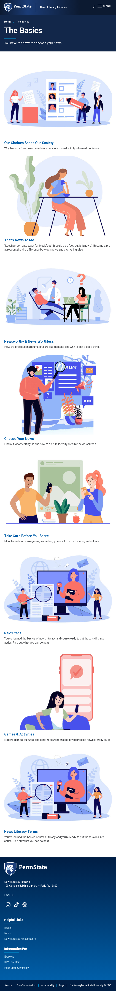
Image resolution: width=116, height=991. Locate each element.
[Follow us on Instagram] (8, 906)
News (7, 933)
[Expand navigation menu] (94, 6)
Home (7, 21)
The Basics (23, 21)
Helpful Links (13, 920)
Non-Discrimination (26, 985)
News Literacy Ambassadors (20, 939)
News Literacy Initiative (53, 7)
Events (8, 928)
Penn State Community (16, 968)
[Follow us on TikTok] (17, 906)
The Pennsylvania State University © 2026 (90, 985)
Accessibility (47, 985)
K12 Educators (12, 962)
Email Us (9, 895)
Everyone (9, 957)
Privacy (8, 985)
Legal (61, 985)
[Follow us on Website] (25, 906)
